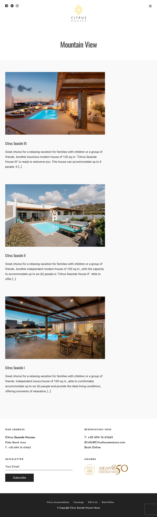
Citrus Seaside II (15, 255)
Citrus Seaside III (15, 143)
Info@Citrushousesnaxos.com (106, 442)
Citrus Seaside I (15, 367)
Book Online (92, 447)
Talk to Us (93, 502)
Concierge (78, 502)
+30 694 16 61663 (19, 447)
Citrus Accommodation (58, 502)
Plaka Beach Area (15, 442)
